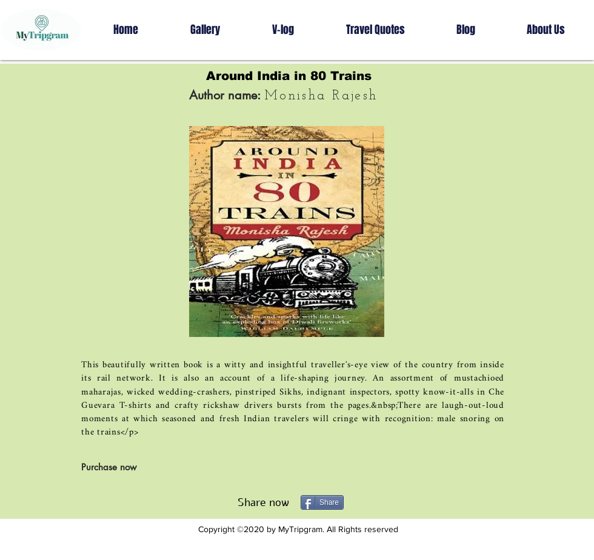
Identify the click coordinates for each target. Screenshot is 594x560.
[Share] (322, 502)
